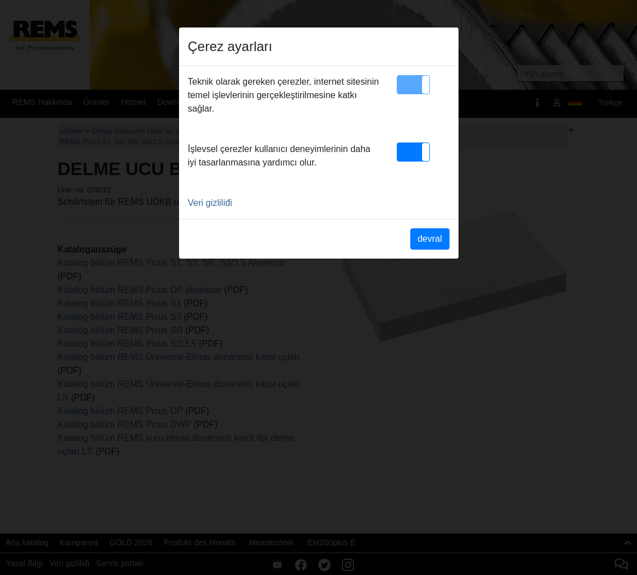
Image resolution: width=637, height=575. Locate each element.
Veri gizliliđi (210, 203)
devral (430, 238)
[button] (413, 84)
